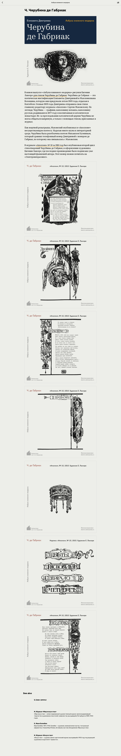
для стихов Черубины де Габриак (50, 96)
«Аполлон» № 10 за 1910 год (49, 146)
